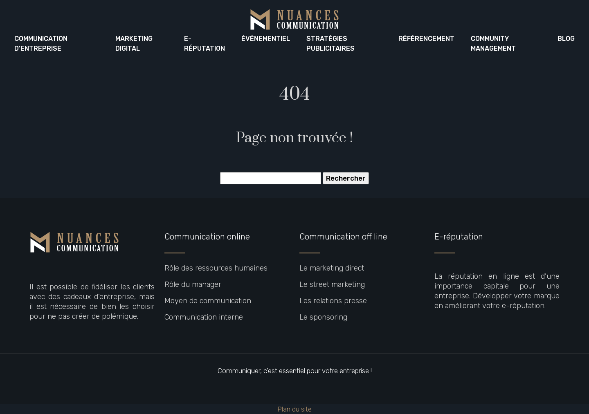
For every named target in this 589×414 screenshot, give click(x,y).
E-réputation (204, 43)
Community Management (493, 43)
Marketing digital (134, 43)
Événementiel (265, 39)
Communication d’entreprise (40, 43)
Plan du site (294, 409)
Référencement (426, 39)
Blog (566, 39)
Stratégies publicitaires (330, 43)
